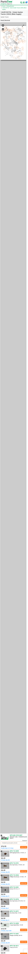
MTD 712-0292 (14, 923)
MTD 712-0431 (14, 934)
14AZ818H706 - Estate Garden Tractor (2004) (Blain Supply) (14, 8)
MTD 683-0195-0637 (16, 835)
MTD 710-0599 (14, 851)
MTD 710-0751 (14, 863)
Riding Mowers (10, 6)
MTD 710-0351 (14, 887)
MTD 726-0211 (14, 946)
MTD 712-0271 (14, 911)
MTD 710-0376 (14, 899)
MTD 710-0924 (14, 875)
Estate (3, 6)
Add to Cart (23, 847)
